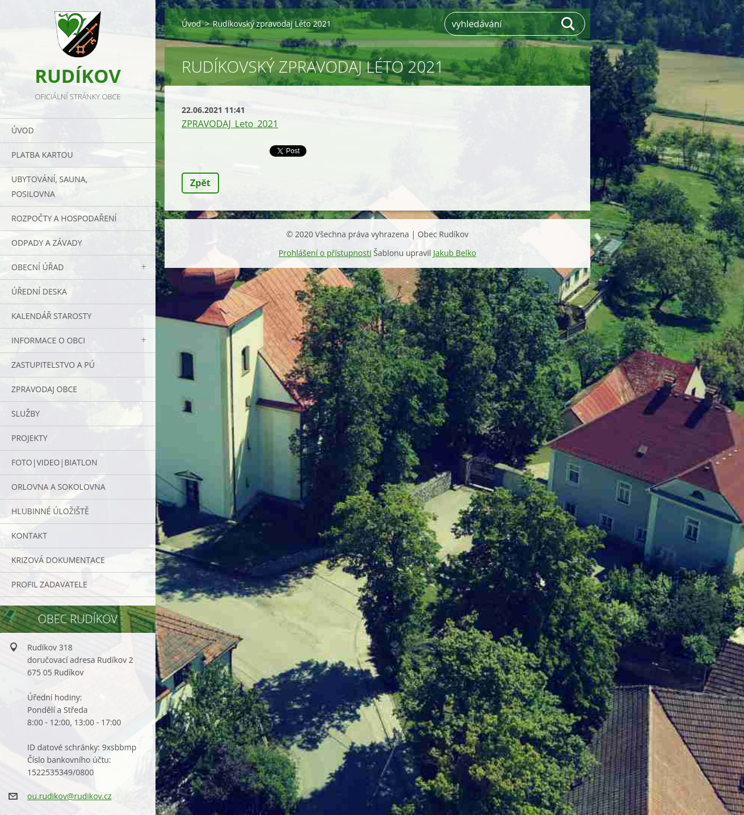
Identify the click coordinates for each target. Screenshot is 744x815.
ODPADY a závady (46, 242)
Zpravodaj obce (44, 389)
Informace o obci (48, 340)
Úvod (22, 130)
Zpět (200, 183)
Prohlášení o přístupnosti (325, 252)
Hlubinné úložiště (50, 511)
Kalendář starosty (51, 315)
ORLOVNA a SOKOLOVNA (58, 486)
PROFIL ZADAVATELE (49, 584)
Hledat (568, 23)
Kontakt (29, 535)
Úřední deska (39, 291)
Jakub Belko (454, 252)
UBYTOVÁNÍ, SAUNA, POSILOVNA (49, 186)
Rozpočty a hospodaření (63, 218)
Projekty (29, 437)
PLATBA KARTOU (42, 154)
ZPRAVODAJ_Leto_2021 (230, 123)
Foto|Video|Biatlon (54, 462)
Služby (25, 413)
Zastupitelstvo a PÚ (53, 364)
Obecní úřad (37, 267)
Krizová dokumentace (58, 559)
